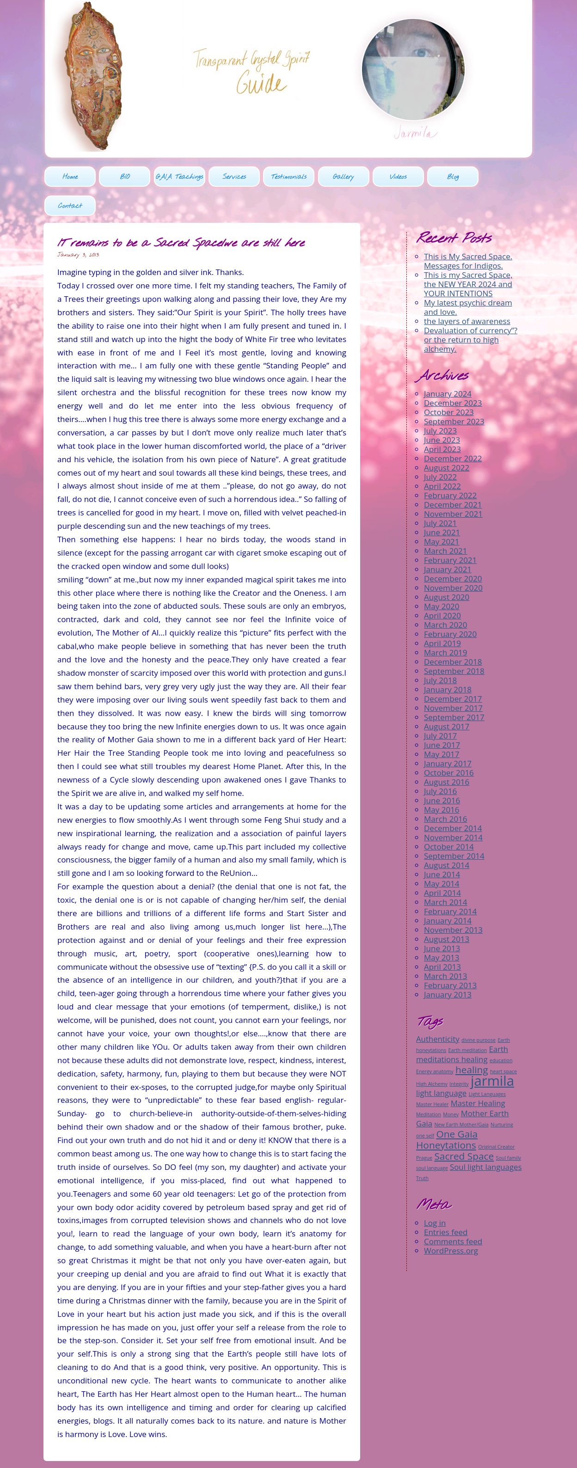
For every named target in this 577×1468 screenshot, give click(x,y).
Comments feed (453, 1212)
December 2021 (453, 476)
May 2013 (442, 929)
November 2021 (453, 485)
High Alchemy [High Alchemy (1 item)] (432, 1055)
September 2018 (454, 642)
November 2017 (453, 679)
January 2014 (448, 892)
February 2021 (450, 531)
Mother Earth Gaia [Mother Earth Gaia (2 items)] (462, 1089)
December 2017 (453, 670)
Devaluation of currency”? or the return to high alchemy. (470, 310)
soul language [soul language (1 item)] (432, 1139)
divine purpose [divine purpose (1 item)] (478, 1011)
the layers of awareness (467, 292)
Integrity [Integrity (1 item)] (458, 1055)
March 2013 (445, 947)
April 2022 (442, 457)
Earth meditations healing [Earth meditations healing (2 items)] (462, 1025)
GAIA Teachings (179, 177)
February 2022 (450, 466)
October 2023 (449, 383)
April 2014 (442, 864)
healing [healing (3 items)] (471, 1040)
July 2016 (440, 762)
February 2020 (450, 605)
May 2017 (442, 725)
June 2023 (442, 411)
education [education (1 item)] (501, 1031)
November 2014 (453, 808)
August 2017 (446, 697)
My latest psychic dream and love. (468, 278)
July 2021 (440, 494)
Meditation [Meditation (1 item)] (428, 1085)
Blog (451, 177)
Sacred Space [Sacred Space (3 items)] (464, 1126)
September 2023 (454, 392)
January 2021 (448, 540)
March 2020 (445, 596)
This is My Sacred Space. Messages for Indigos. (468, 232)
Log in (435, 1193)
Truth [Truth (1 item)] (422, 1149)
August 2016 (446, 753)
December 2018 (453, 633)
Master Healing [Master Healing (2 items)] (478, 1074)
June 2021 (442, 503)
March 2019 (445, 623)
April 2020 (442, 586)
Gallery (342, 177)
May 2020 (442, 577)
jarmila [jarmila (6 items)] (492, 1051)
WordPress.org (451, 1221)
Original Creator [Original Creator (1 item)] (496, 1117)
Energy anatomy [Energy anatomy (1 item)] (434, 1042)
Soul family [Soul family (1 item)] (508, 1128)
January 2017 (448, 734)
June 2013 (442, 919)
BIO (124, 177)
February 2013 (450, 956)
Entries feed (445, 1203)
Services (234, 177)
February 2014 (450, 882)
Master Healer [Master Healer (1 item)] (432, 1075)
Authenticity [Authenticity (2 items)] (438, 1009)
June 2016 (442, 771)
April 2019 (442, 614)
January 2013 (448, 965)
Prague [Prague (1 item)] (424, 1128)
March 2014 (445, 873)
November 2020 (453, 559)
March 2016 (445, 790)
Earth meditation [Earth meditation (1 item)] (467, 1021)
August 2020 (446, 568)
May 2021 (442, 513)
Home (70, 177)
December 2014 (453, 799)
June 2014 (442, 845)
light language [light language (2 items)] (441, 1063)
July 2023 (440, 402)
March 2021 (445, 522)
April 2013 (442, 938)
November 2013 (453, 901)
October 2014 (449, 818)
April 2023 (442, 420)
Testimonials (288, 177)
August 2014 (446, 836)
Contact (506, 177)
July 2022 (440, 448)
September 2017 (454, 688)
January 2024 (448, 365)
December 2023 (453, 374)
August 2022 (446, 439)
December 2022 (453, 429)
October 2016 (449, 744)
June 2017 (442, 716)
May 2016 (442, 781)
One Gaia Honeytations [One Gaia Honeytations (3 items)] (447, 1110)
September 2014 (454, 827)
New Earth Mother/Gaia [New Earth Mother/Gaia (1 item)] (461, 1095)
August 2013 (446, 910)
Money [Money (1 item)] (451, 1085)
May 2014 (442, 855)
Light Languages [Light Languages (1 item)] (487, 1065)
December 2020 (453, 549)
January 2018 (448, 660)
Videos (397, 177)
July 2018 (440, 651)
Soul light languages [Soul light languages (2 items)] (486, 1137)
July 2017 (440, 707)
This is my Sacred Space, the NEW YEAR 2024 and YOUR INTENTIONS (468, 255)
